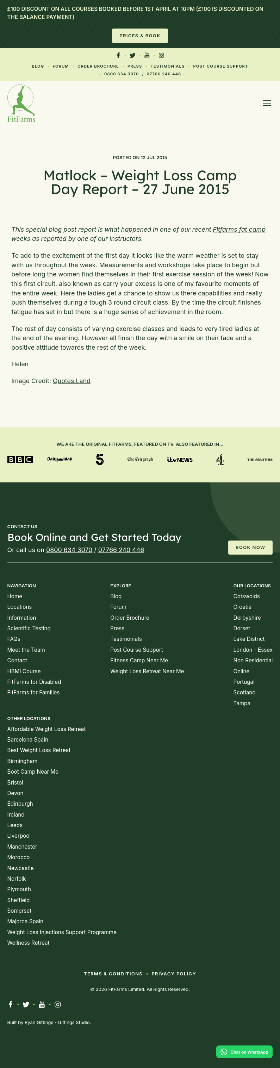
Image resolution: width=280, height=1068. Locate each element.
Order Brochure (98, 66)
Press (134, 66)
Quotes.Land (72, 381)
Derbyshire (247, 617)
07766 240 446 (164, 73)
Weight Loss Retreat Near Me (147, 671)
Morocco (18, 857)
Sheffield (18, 900)
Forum (60, 66)
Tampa (242, 703)
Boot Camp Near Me (32, 771)
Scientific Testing (29, 628)
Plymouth (19, 889)
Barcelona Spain (27, 739)
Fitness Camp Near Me (139, 660)
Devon (15, 793)
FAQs (13, 639)
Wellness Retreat (28, 942)
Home (15, 596)
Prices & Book (139, 35)
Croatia (243, 607)
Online (242, 671)
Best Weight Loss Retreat (39, 750)
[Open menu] (267, 103)
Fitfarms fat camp (239, 229)
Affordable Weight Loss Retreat (46, 729)
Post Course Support (220, 66)
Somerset (19, 910)
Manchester (22, 846)
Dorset (242, 628)
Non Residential (253, 660)
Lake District (249, 639)
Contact (17, 660)
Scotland (245, 692)
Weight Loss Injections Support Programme (62, 932)
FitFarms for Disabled (34, 682)
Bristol (15, 782)
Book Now (250, 547)
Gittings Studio (74, 1022)
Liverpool (19, 835)
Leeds (15, 825)
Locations (19, 607)
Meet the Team (26, 650)
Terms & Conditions (113, 973)
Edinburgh (20, 803)
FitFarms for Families (33, 692)
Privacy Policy (173, 973)
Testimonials (167, 66)
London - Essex (253, 650)
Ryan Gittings (39, 1022)
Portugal (244, 682)
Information (21, 617)
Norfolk (16, 878)
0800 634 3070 (121, 73)
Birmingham (22, 761)
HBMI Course (24, 671)
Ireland (16, 814)
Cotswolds (247, 596)
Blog (38, 66)
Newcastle (20, 868)
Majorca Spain (25, 921)
